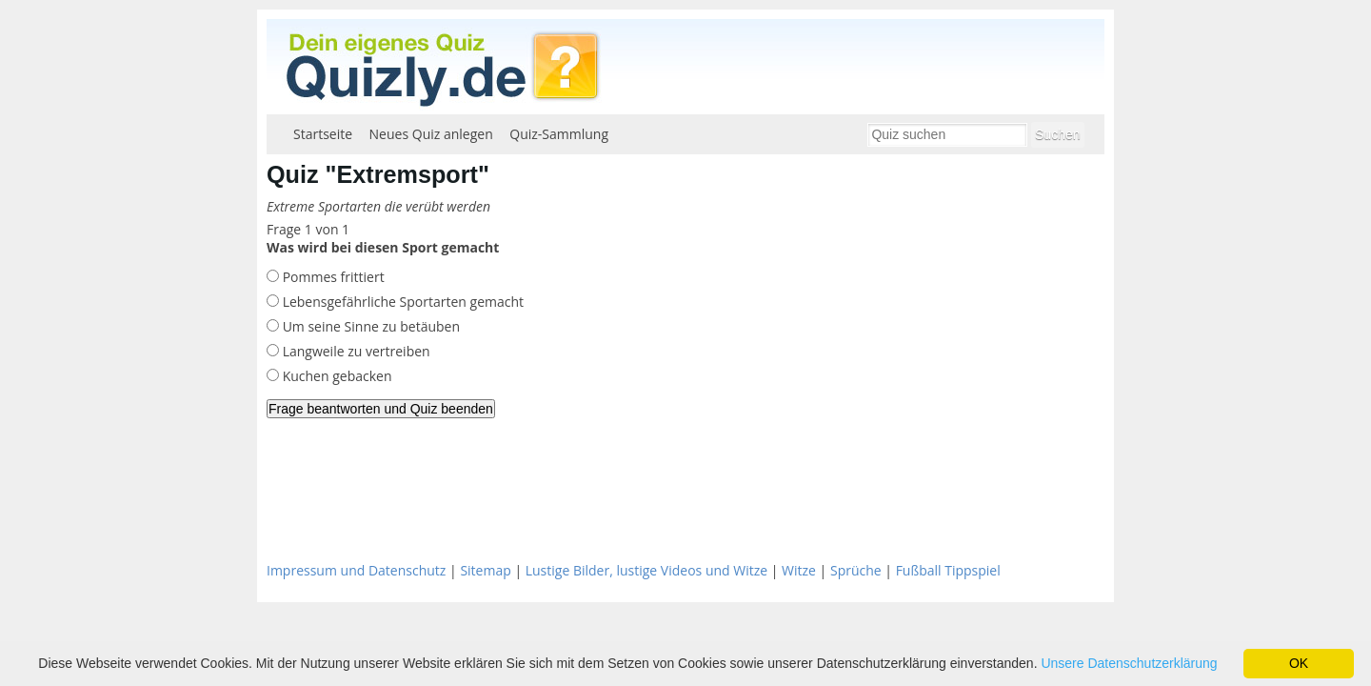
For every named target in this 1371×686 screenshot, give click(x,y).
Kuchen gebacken (335, 376)
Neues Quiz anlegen (431, 134)
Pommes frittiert (332, 277)
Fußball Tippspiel (948, 570)
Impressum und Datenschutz (356, 570)
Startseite (322, 134)
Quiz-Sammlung (558, 134)
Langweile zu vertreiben (354, 351)
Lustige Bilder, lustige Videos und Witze (646, 570)
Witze (799, 570)
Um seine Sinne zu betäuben (369, 326)
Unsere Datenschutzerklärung (1129, 663)
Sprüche (856, 570)
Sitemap (485, 570)
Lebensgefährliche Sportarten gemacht (401, 302)
